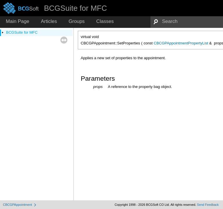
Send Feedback (208, 204)
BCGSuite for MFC (21, 32)
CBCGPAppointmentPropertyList (181, 43)
